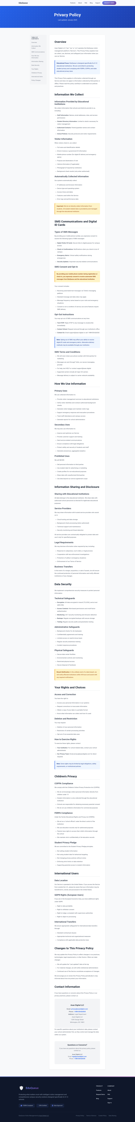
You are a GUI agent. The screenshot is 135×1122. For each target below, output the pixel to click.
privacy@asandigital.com (79, 1009)
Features (72, 3)
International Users (37, 76)
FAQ (86, 3)
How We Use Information (35, 57)
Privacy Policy (80, 1115)
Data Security (35, 65)
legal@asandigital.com (79, 1056)
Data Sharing (112, 1115)
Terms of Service (91, 1115)
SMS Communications (38, 52)
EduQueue (23, 3)
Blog (91, 3)
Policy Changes (36, 80)
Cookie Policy (102, 1115)
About (80, 3)
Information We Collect (36, 47)
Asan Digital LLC (44, 1115)
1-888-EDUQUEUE (80, 1011)
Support (97, 3)
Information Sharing (37, 61)
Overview (34, 42)
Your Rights (34, 69)
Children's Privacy (36, 73)
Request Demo (109, 3)
